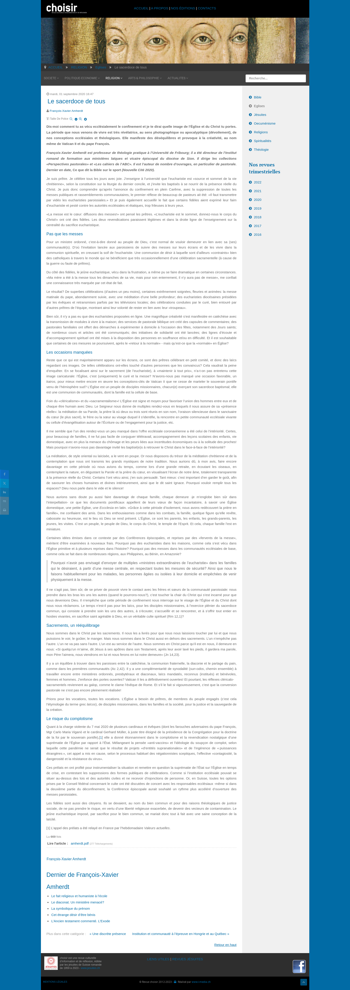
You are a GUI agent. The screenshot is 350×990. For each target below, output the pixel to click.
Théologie (261, 149)
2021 (257, 191)
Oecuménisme (265, 123)
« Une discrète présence (107, 934)
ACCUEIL (141, 8)
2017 (257, 226)
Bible (257, 97)
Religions (261, 132)
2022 (257, 182)
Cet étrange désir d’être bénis (73, 915)
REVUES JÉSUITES (187, 959)
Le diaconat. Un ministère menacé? (77, 902)
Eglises (259, 106)
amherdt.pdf (80, 843)
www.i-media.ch (201, 982)
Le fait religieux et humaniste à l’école (79, 896)
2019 (257, 208)
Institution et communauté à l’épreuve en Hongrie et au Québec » (180, 934)
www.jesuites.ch (90, 968)
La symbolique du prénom (70, 908)
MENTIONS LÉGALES (55, 981)
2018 (257, 217)
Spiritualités (263, 141)
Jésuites (260, 115)
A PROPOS (159, 8)
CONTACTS (207, 8)
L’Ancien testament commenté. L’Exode (80, 921)
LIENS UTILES (158, 959)
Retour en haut (225, 945)
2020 (257, 200)
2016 (257, 234)
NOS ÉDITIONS (183, 8)
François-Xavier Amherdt (66, 111)
